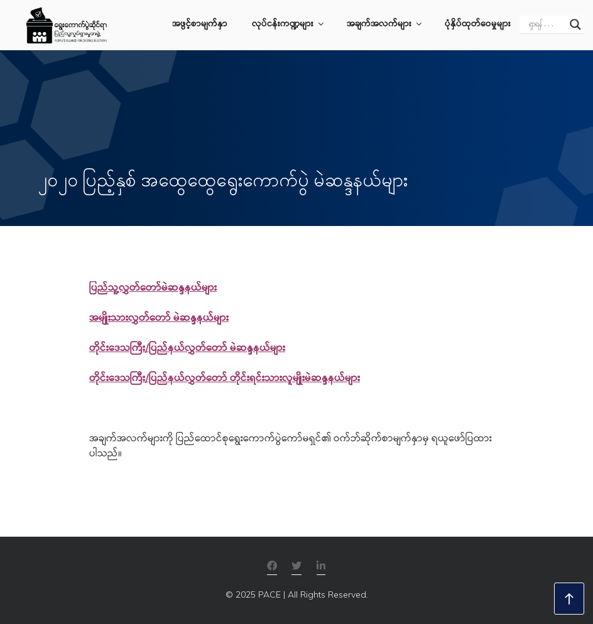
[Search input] (546, 24)
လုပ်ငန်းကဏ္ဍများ (288, 24)
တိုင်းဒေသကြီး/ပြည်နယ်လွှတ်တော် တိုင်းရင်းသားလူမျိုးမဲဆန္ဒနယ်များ (224, 378)
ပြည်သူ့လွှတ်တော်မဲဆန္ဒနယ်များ (153, 288)
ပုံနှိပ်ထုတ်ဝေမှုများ (478, 24)
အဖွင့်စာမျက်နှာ (199, 24)
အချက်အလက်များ (385, 24)
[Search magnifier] (575, 24)
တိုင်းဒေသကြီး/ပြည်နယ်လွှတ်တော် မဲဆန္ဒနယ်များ (187, 348)
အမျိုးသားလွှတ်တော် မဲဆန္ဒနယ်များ (159, 318)
